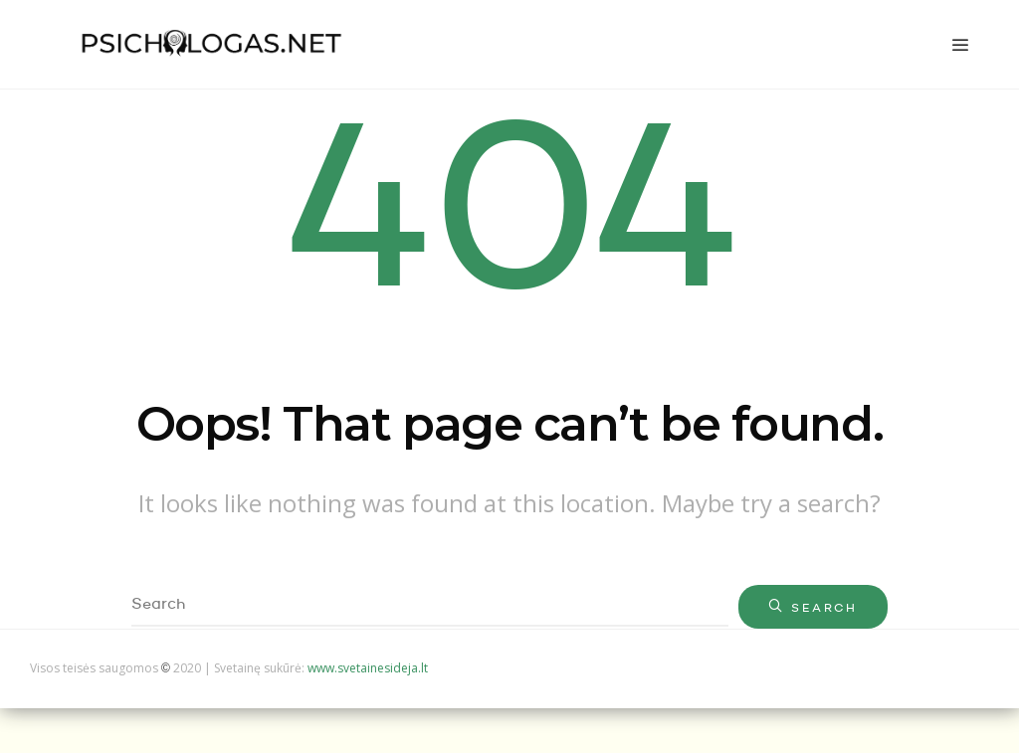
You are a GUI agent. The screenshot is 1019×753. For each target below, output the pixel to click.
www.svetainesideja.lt (367, 667)
